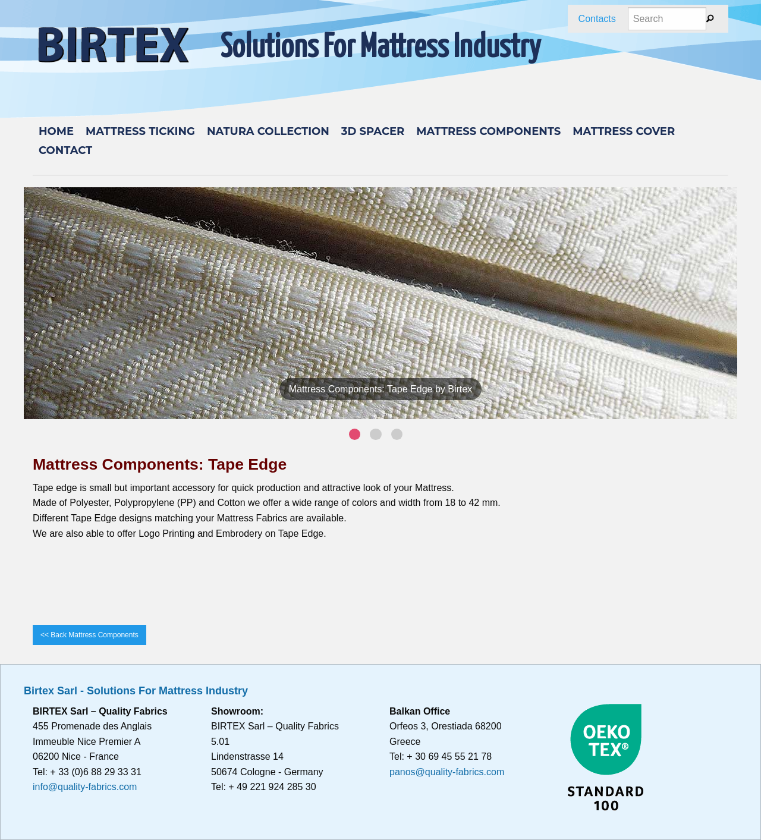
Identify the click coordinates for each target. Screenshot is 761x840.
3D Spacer (372, 131)
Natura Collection (268, 131)
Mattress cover (624, 131)
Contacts (597, 19)
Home (56, 131)
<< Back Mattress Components (89, 635)
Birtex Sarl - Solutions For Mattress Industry (136, 691)
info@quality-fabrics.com (85, 787)
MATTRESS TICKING (140, 131)
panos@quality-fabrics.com (446, 772)
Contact (65, 150)
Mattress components (488, 131)
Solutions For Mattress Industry (380, 48)
